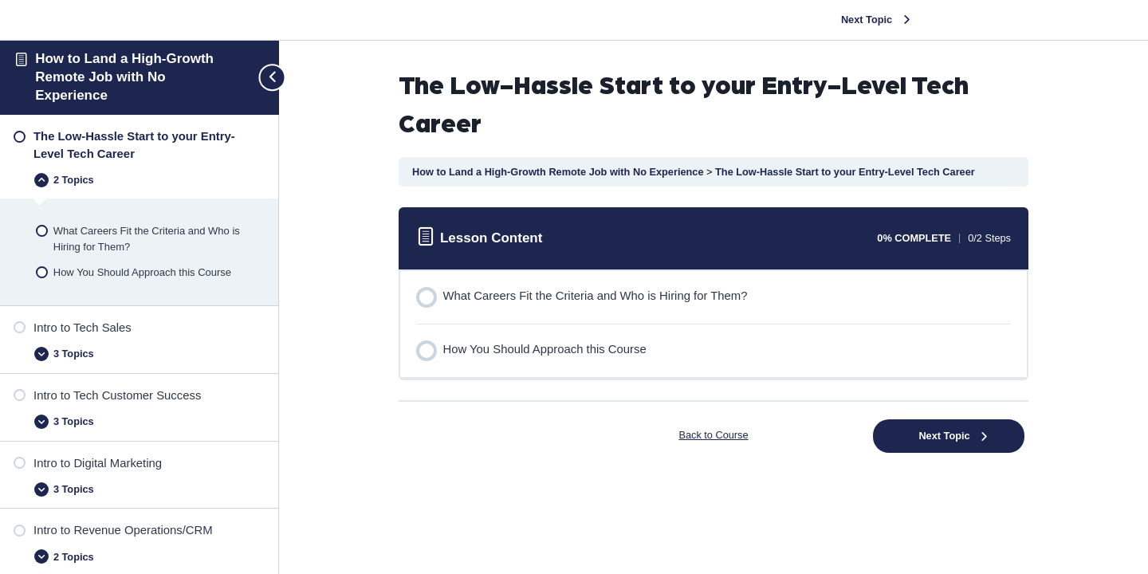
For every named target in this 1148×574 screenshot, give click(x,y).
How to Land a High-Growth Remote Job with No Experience (124, 77)
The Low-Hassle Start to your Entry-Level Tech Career (845, 172)
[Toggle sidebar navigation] (265, 77)
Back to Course (713, 435)
